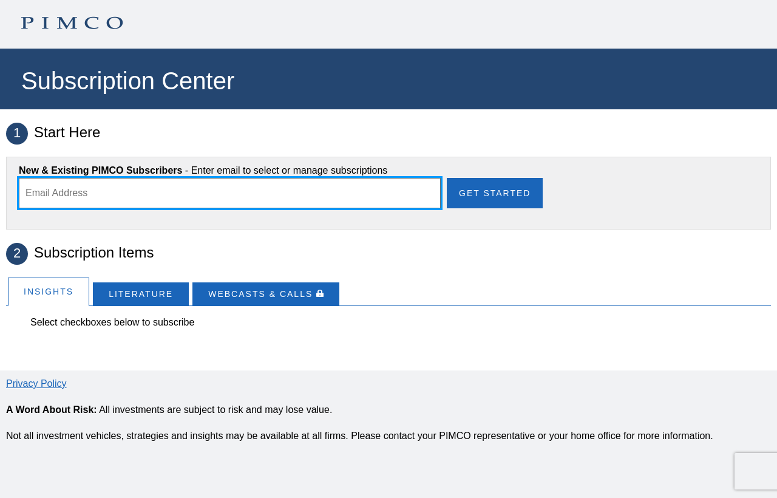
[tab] (48, 291)
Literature (141, 294)
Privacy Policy (36, 383)
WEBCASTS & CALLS (266, 294)
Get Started (495, 193)
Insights (48, 291)
